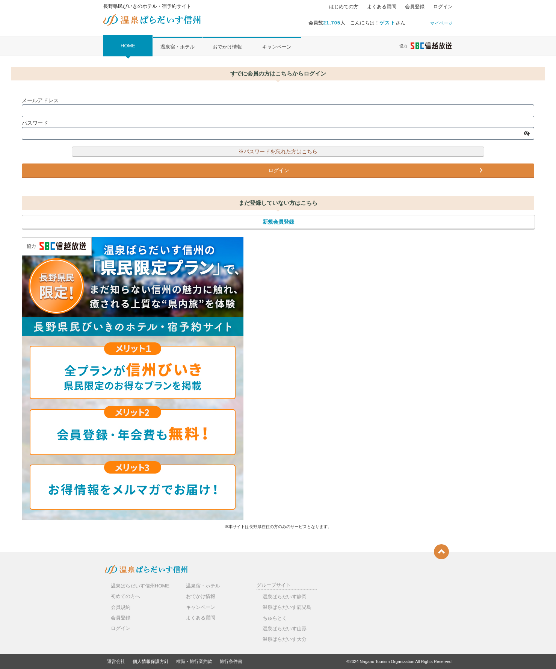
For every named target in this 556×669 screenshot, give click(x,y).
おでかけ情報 (227, 47)
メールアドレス (40, 100)
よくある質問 (381, 6)
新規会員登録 (278, 222)
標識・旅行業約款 (194, 661)
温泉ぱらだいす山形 (285, 628)
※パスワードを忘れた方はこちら (278, 151)
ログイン (443, 6)
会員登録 (415, 6)
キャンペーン (277, 47)
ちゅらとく (275, 618)
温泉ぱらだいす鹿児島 (287, 607)
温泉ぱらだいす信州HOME (140, 586)
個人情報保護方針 (151, 661)
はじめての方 (343, 6)
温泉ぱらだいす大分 (285, 639)
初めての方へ (125, 596)
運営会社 (116, 661)
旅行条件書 (231, 661)
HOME (128, 45)
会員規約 (120, 607)
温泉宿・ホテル (177, 47)
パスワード (35, 123)
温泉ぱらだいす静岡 (285, 596)
